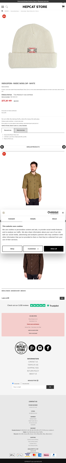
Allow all (53, 249)
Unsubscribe (25, 383)
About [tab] (54, 219)
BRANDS (7, 11)
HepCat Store (33, 419)
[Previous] (2, 147)
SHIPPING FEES (33, 368)
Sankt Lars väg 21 (33, 421)
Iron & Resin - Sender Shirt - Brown (14, 291)
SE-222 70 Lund (33, 423)
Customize (33, 249)
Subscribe (16, 383)
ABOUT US (33, 374)
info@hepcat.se (33, 413)
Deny (12, 249)
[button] (2, 7)
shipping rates (34, 441)
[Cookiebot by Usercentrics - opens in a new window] (49, 212)
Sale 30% (4, 112)
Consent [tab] (11, 219)
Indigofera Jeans (15, 11)
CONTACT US (33, 362)
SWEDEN (33, 425)
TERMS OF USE (33, 365)
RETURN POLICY (33, 371)
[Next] (64, 147)
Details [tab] (33, 219)
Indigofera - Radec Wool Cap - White (30, 11)
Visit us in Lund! (33, 333)
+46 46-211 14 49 (33, 407)
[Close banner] (63, 212)
